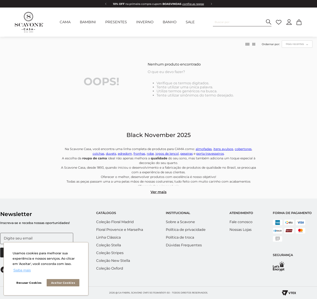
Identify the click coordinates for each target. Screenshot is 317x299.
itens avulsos (223, 149)
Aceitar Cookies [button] (63, 282)
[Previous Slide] (105, 4)
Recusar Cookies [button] (29, 282)
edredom (125, 154)
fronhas (139, 154)
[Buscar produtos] (268, 22)
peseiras (186, 154)
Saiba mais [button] (22, 270)
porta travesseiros (210, 154)
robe (150, 154)
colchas (98, 154)
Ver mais (158, 192)
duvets (111, 154)
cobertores (243, 149)
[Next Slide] (211, 4)
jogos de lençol (167, 154)
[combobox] (242, 22)
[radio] (247, 44)
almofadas (204, 149)
